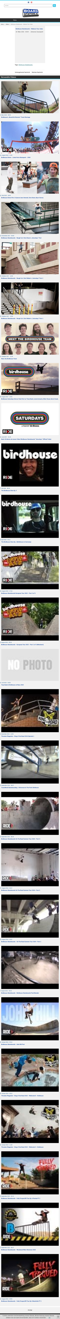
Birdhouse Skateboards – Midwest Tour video (29, 29)
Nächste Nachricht (37, 72)
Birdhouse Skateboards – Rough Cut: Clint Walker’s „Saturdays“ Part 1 (22, 318)
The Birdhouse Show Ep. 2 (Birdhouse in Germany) (16, 542)
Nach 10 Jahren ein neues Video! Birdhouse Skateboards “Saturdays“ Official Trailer (26, 439)
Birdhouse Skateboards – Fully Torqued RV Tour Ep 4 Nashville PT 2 (21, 1301)
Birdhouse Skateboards (25, 65)
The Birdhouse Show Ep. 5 (9, 490)
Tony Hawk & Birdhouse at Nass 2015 (12, 685)
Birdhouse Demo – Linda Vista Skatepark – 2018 (15, 157)
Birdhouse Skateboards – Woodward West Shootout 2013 (18, 1250)
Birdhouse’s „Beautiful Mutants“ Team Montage (15, 117)
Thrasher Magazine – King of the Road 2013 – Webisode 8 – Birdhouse (22, 1095)
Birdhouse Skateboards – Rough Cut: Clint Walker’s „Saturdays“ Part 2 (22, 278)
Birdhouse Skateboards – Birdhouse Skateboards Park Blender (20, 993)
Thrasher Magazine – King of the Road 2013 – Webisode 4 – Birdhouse (22, 1147)
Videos (7, 24)
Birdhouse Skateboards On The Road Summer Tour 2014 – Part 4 (20, 839)
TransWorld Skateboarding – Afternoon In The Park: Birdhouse (20, 787)
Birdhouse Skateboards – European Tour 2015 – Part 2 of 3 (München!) (22, 644)
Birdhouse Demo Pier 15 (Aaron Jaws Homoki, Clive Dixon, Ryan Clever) (22, 197)
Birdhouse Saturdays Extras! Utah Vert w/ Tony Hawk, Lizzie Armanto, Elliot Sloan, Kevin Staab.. (30, 399)
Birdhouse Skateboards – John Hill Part (13, 1044)
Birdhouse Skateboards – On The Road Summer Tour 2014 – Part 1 (21, 941)
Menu (30, 20)
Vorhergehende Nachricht (22, 72)
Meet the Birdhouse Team (9, 358)
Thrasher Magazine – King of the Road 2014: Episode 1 (17, 736)
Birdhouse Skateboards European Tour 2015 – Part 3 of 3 (18, 593)
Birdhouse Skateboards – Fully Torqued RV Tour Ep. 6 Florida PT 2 (20, 1198)
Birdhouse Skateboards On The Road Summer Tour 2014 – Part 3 (20, 890)
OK (50, 1317)
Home (2, 24)
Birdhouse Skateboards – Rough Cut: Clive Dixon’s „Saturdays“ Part (21, 238)
